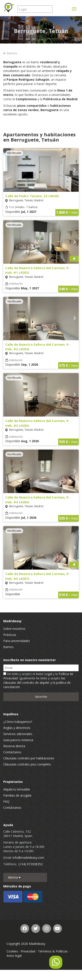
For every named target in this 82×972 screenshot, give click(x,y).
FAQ (6, 801)
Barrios (10, 53)
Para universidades (16, 641)
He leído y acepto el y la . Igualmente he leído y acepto (38, 680)
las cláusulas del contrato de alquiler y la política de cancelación (37, 682)
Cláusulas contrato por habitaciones (28, 758)
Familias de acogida (17, 795)
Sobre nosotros (14, 629)
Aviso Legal (44, 674)
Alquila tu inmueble (16, 789)
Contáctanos (12, 752)
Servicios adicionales (17, 734)
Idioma (14, 877)
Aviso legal (14, 956)
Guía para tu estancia (18, 740)
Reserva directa (14, 746)
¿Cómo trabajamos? (17, 722)
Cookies (12, 951)
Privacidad (28, 951)
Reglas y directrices (16, 728)
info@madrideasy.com (28, 857)
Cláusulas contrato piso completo (27, 764)
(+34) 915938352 (31, 864)
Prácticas (9, 635)
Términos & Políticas (53, 951)
